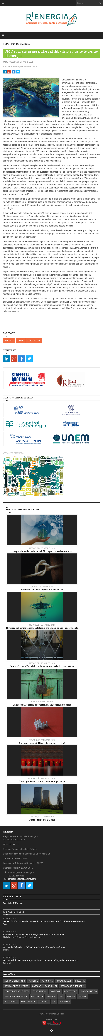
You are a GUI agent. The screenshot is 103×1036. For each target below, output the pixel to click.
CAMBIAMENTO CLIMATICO (16, 986)
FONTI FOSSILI (11, 1002)
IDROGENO (64, 1002)
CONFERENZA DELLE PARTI (17, 991)
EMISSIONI (51, 996)
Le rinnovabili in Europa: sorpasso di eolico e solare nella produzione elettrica (40, 960)
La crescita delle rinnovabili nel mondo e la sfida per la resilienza (34, 947)
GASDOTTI (43, 1002)
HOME (6, 44)
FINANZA (82, 996)
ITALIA (20, 340)
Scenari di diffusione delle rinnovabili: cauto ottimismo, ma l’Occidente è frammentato (44, 921)
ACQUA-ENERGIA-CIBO (15, 981)
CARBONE (36, 986)
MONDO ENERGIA (20, 44)
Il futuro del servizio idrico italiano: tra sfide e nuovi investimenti (42, 627)
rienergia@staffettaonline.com (22, 879)
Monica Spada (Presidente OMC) (21, 66)
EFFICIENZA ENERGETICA (16, 996)
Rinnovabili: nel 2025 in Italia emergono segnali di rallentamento (33, 934)
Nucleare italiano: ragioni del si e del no (42, 589)
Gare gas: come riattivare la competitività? (42, 743)
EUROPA (71, 996)
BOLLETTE (80, 981)
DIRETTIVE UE (70, 991)
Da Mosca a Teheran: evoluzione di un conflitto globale (42, 704)
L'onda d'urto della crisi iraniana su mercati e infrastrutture (42, 666)
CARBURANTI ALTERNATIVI (72, 986)
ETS (61, 996)
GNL (54, 1002)
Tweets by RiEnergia (12, 903)
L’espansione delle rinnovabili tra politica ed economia (42, 551)
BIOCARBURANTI (64, 981)
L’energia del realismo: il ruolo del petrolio (42, 781)
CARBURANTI (51, 986)
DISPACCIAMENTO (89, 991)
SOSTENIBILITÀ (33, 340)
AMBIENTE (9, 340)
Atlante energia (13, 453)
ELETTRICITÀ (37, 996)
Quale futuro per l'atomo (42, 819)
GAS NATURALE (28, 1002)
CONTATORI (55, 991)
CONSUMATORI (39, 991)
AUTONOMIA (47, 981)
